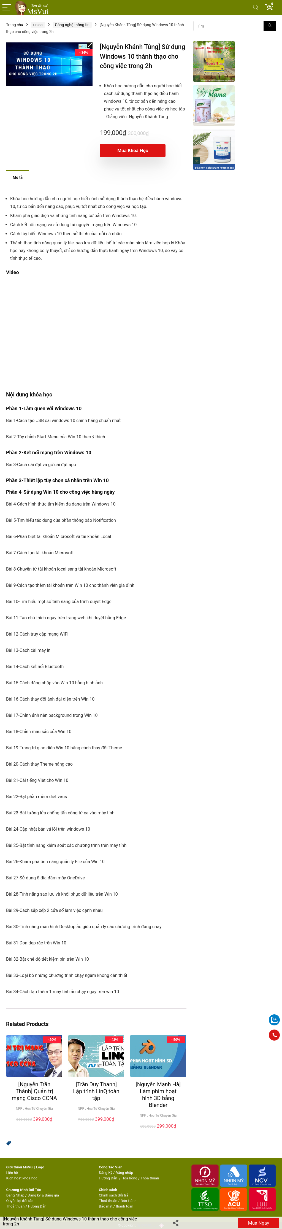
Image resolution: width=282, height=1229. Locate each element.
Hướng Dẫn (108, 1178)
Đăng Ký (106, 1173)
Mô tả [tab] (18, 177)
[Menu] (6, 7)
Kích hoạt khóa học (21, 1178)
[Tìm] (270, 26)
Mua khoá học (131, 150)
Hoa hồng (129, 1178)
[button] (90, 45)
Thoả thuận (15, 1206)
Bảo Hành (129, 1201)
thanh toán (124, 1206)
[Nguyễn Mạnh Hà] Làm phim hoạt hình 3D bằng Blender (158, 1094)
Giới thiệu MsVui (19, 1167)
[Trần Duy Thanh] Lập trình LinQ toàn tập (96, 1091)
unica (38, 25)
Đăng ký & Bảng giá (43, 1195)
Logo (40, 1167)
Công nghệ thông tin (72, 25)
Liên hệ (12, 1173)
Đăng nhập (124, 1173)
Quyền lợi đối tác (19, 1201)
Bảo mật (106, 1206)
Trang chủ (14, 25)
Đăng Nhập (15, 1195)
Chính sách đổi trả (113, 1195)
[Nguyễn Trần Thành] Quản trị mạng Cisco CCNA (34, 1091)
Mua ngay (258, 1223)
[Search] (255, 7)
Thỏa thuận (149, 1178)
